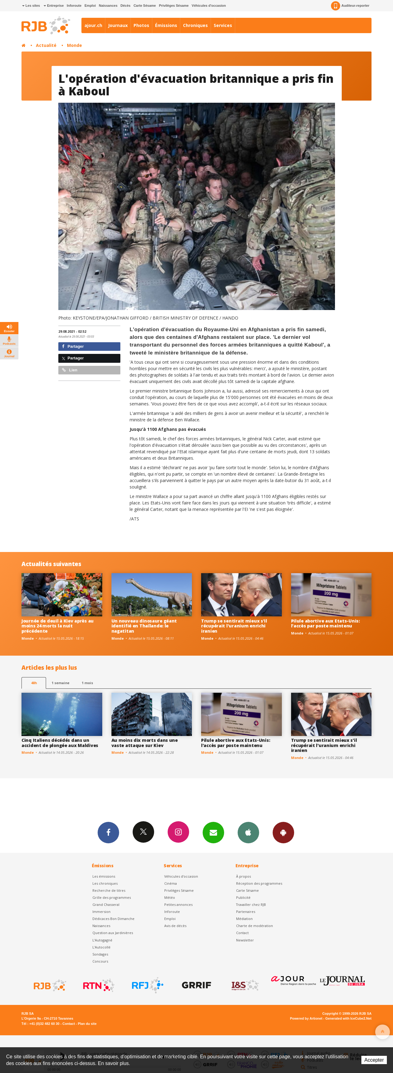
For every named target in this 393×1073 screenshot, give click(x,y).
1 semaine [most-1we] (60, 682)
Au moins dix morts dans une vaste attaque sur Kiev (144, 742)
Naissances (108, 5)
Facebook (108, 832)
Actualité (46, 45)
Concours (100, 961)
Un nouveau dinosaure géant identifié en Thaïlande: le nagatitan (144, 626)
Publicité (243, 897)
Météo (169, 897)
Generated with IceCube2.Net (348, 1018)
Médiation (244, 919)
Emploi (90, 5)
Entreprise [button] (54, 5)
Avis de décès (175, 926)
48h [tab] (34, 682)
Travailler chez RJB (251, 904)
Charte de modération (254, 926)
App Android (283, 832)
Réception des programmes (259, 883)
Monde (74, 45)
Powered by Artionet (306, 1018)
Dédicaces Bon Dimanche (113, 919)
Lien (69, 370)
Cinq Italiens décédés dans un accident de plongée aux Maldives (59, 742)
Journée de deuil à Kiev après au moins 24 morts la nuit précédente (57, 626)
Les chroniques (105, 883)
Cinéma (170, 883)
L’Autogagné (102, 940)
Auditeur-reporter (350, 5)
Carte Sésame (145, 5)
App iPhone (248, 832)
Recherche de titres (108, 890)
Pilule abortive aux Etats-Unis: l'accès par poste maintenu (325, 623)
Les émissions (103, 876)
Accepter (374, 1060)
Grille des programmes (111, 897)
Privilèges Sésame (174, 5)
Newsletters (213, 832)
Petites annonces (178, 904)
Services (223, 25)
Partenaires (245, 912)
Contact (242, 933)
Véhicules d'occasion (209, 5)
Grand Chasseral (105, 904)
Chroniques (195, 25)
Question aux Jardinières (112, 933)
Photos (141, 25)
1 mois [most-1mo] (87, 682)
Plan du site (87, 1023)
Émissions (166, 25)
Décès (125, 5)
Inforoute (74, 5)
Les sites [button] (31, 5)
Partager (73, 346)
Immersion (101, 912)
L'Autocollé (101, 947)
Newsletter (245, 940)
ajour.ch (93, 25)
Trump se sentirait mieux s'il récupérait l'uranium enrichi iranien (234, 626)
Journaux (118, 25)
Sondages (100, 954)
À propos (243, 876)
